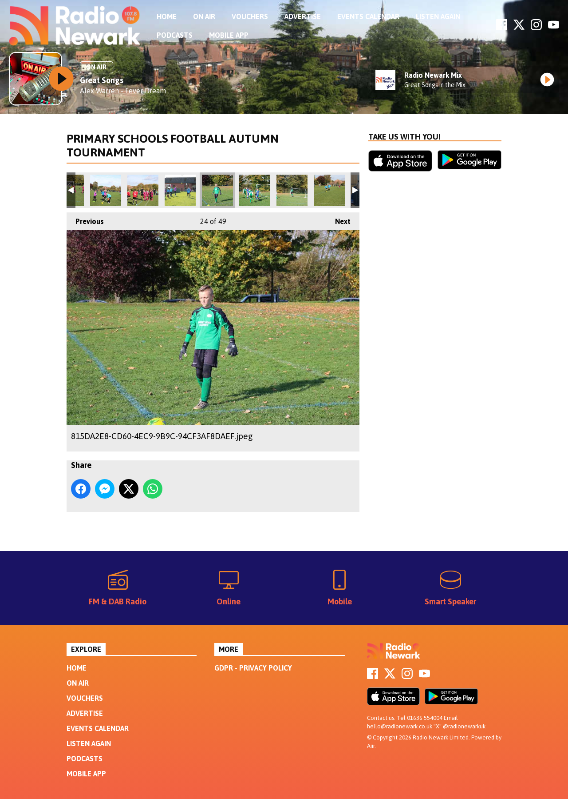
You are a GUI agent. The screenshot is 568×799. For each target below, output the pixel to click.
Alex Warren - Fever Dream (123, 91)
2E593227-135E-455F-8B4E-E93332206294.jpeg (105, 190)
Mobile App (228, 35)
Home (167, 16)
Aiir (371, 746)
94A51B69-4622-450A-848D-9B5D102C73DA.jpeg (142, 190)
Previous (85, 218)
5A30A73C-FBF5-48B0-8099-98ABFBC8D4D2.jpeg (254, 190)
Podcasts (175, 35)
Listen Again (438, 16)
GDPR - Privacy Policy (253, 668)
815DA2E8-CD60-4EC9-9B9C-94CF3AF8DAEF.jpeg (217, 190)
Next (338, 218)
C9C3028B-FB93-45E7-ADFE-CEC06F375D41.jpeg (180, 190)
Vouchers (250, 16)
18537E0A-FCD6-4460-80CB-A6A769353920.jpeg (292, 190)
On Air (204, 16)
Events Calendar (368, 16)
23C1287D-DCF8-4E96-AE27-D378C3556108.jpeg (329, 190)
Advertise (302, 16)
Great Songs (101, 80)
